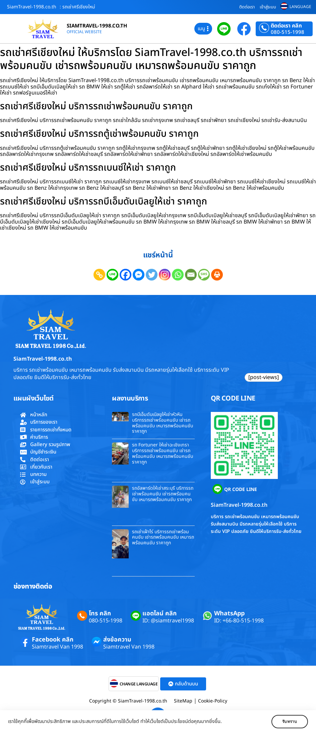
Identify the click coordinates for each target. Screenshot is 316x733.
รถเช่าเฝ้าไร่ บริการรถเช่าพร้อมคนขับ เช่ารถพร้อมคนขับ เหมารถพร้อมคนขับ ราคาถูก (163, 537)
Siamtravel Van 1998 (57, 647)
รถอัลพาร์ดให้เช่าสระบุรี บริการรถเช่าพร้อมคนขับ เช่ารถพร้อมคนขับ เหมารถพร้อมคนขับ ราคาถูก (162, 494)
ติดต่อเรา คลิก (286, 26)
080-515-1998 (287, 32)
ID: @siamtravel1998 (168, 620)
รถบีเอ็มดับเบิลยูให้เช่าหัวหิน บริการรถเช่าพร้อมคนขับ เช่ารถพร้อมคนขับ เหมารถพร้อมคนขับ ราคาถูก (162, 423)
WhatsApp (229, 613)
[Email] (191, 275)
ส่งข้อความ (117, 639)
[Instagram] (165, 275)
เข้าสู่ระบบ (268, 7)
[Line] (112, 275)
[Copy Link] (99, 275)
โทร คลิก (100, 613)
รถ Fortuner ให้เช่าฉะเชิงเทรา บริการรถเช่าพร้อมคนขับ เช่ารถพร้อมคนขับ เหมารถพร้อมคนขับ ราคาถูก (162, 453)
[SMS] (204, 275)
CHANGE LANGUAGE (139, 684)
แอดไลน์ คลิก (159, 613)
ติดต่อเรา (247, 7)
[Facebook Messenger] (138, 275)
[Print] (217, 275)
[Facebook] (125, 275)
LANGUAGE (300, 7)
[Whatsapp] (178, 275)
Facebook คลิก (52, 639)
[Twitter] (151, 275)
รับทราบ (288, 721)
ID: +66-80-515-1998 (239, 620)
